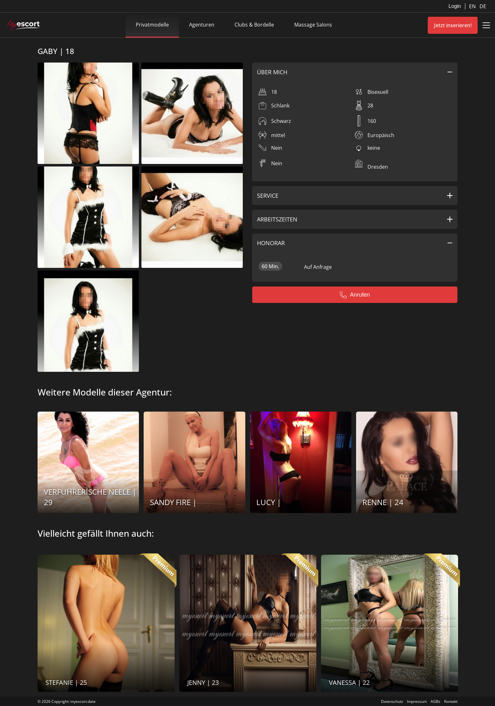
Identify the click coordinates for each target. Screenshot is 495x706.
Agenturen (201, 24)
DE (483, 6)
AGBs (435, 701)
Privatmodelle (152, 24)
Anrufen (355, 294)
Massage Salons (313, 24)
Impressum (417, 701)
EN (473, 6)
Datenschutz (392, 701)
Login (455, 6)
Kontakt (450, 701)
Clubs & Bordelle (254, 24)
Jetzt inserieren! (453, 25)
